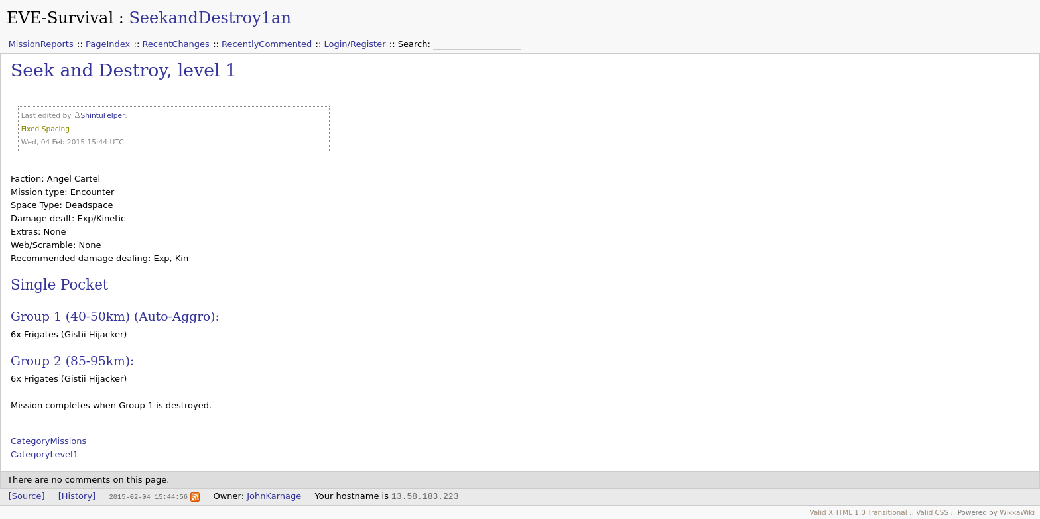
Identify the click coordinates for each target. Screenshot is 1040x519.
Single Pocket (59, 284)
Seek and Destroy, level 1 (124, 70)
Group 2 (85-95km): (72, 361)
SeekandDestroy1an (210, 18)
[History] (77, 496)
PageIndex (108, 44)
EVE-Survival (60, 18)
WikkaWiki (1017, 512)
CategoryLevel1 (44, 454)
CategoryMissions (48, 441)
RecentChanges (175, 44)
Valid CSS (932, 512)
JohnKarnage (274, 496)
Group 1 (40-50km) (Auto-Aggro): (115, 316)
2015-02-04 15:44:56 (148, 496)
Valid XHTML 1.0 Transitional (858, 512)
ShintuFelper (103, 115)
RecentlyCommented (267, 44)
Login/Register (355, 44)
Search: (415, 44)
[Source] (27, 496)
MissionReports (41, 44)
